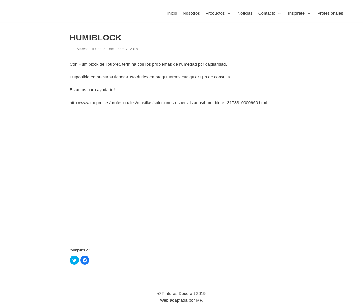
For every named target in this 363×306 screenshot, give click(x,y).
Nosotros (191, 13)
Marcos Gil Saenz (91, 49)
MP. (199, 300)
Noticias (245, 13)
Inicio (172, 13)
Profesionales (330, 13)
